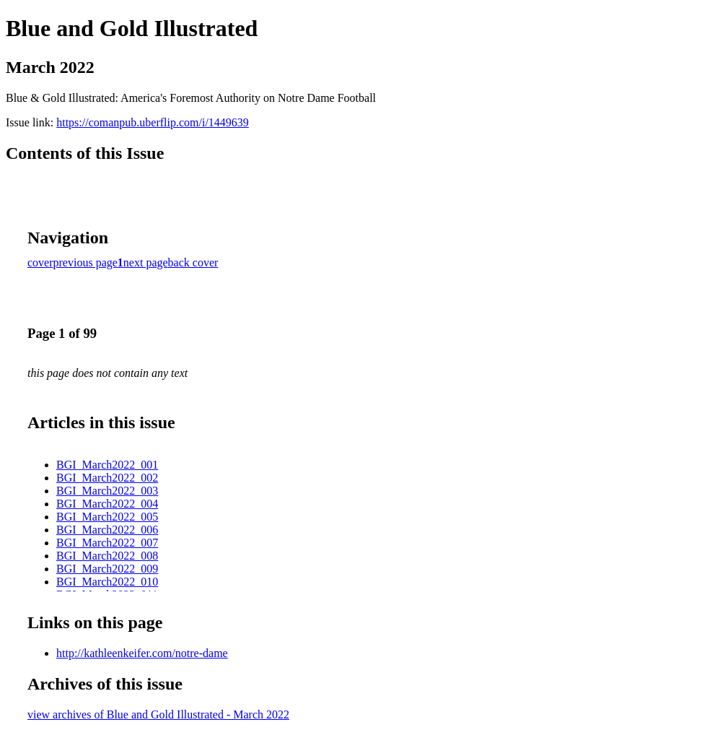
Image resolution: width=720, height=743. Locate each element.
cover (40, 262)
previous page (85, 262)
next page (145, 262)
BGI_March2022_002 (107, 478)
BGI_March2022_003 (107, 491)
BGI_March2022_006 (107, 529)
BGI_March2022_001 (107, 465)
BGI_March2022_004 (107, 503)
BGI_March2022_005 (107, 516)
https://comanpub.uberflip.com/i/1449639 (152, 122)
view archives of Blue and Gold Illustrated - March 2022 (158, 714)
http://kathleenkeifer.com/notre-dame (142, 653)
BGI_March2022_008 (107, 555)
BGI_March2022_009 (107, 568)
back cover (193, 262)
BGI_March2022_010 (107, 581)
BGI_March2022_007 (107, 542)
